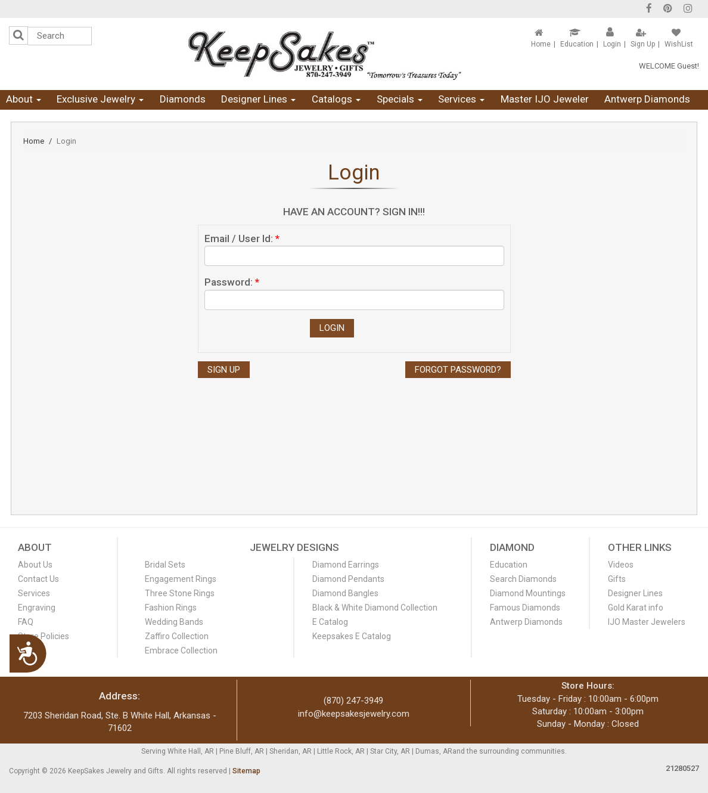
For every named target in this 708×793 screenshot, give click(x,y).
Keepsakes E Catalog (351, 636)
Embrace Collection (181, 650)
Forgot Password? (458, 369)
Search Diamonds (523, 579)
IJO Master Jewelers (646, 622)
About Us (35, 564)
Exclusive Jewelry (100, 99)
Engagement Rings (180, 579)
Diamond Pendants (348, 579)
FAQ (25, 622)
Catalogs (336, 99)
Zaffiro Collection (177, 636)
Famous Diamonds (525, 607)
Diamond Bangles (345, 593)
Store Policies (43, 636)
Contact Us (38, 579)
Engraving (36, 607)
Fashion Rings (171, 607)
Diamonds (183, 99)
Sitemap (246, 771)
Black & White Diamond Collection (374, 607)
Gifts (617, 579)
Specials (400, 99)
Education (577, 44)
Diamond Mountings (528, 593)
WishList (678, 44)
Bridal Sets (165, 564)
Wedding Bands (174, 622)
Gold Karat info (635, 607)
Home (541, 44)
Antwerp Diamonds (647, 99)
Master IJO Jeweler (545, 99)
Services (461, 99)
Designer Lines (258, 99)
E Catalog (330, 622)
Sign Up (643, 44)
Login (612, 44)
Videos (621, 564)
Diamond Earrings (345, 564)
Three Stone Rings (180, 593)
